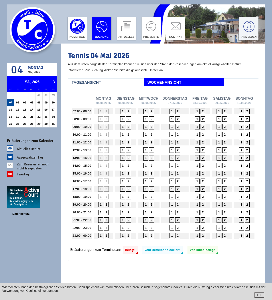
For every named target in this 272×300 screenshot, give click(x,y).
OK (259, 295)
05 (17, 102)
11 (10, 109)
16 (45, 109)
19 (17, 117)
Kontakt (175, 36)
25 (10, 124)
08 (38, 102)
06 (24, 102)
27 (24, 124)
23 (45, 117)
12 (17, 109)
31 (53, 124)
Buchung (101, 36)
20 (24, 117)
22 (38, 117)
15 (38, 109)
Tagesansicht (86, 82)
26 (17, 124)
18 (10, 117)
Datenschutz (21, 213)
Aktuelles (126, 36)
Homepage (77, 36)
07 (31, 102)
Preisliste (151, 36)
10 (53, 102)
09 (45, 102)
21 (31, 117)
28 (31, 124)
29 (38, 124)
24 (53, 117)
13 (24, 109)
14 (31, 109)
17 (53, 109)
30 (45, 124)
